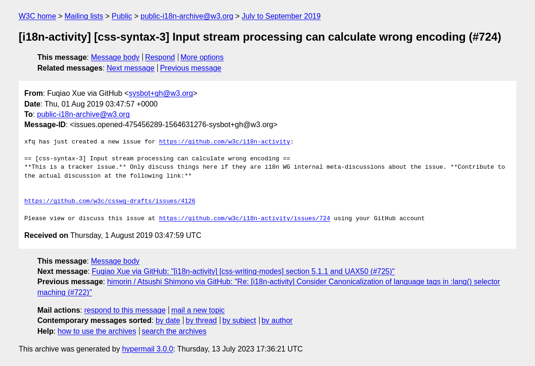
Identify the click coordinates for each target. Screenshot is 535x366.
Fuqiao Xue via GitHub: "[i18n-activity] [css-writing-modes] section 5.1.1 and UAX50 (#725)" (243, 271)
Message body (115, 57)
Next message (131, 68)
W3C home (37, 16)
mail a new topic (198, 310)
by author (277, 320)
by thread (201, 320)
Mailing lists (83, 16)
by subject (239, 320)
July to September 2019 (281, 16)
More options (202, 57)
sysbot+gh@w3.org (161, 93)
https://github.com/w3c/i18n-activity (224, 142)
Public (122, 16)
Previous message (191, 68)
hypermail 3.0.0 (147, 349)
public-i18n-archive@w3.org (187, 16)
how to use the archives (97, 331)
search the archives (174, 331)
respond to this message (124, 310)
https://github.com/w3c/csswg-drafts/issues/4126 (110, 201)
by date (167, 320)
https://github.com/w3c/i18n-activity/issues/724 (245, 219)
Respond (160, 57)
